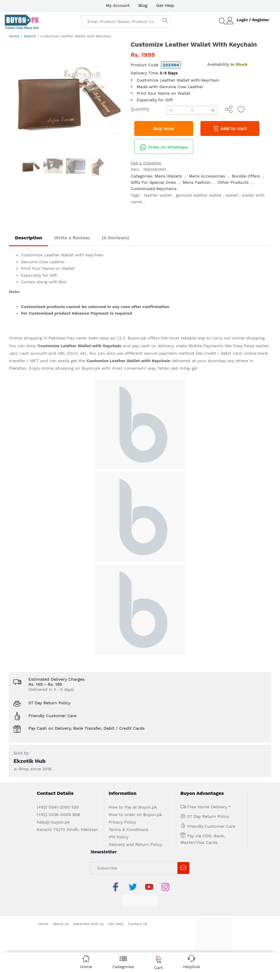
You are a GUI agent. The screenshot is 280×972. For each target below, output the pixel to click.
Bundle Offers (246, 176)
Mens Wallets (168, 176)
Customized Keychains (154, 188)
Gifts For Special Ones (153, 182)
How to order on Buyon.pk (135, 814)
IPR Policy (118, 837)
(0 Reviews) (115, 238)
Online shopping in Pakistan (37, 338)
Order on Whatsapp (163, 147)
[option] (65, 97)
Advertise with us (88, 924)
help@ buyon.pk (53, 822)
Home (14, 36)
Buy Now (163, 128)
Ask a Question (146, 162)
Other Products (233, 182)
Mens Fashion (197, 182)
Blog (143, 5)
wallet (231, 195)
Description (28, 238)
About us (61, 924)
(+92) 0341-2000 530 (58, 807)
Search (30, 36)
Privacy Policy (122, 822)
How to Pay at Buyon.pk (133, 807)
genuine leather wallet (198, 195)
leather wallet (158, 195)
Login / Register (253, 19)
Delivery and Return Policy (135, 844)
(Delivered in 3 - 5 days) (51, 689)
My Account (118, 5)
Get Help (165, 5)
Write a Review (72, 238)
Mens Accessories (207, 176)
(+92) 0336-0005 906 (58, 814)
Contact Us (137, 924)
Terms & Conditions (128, 829)
